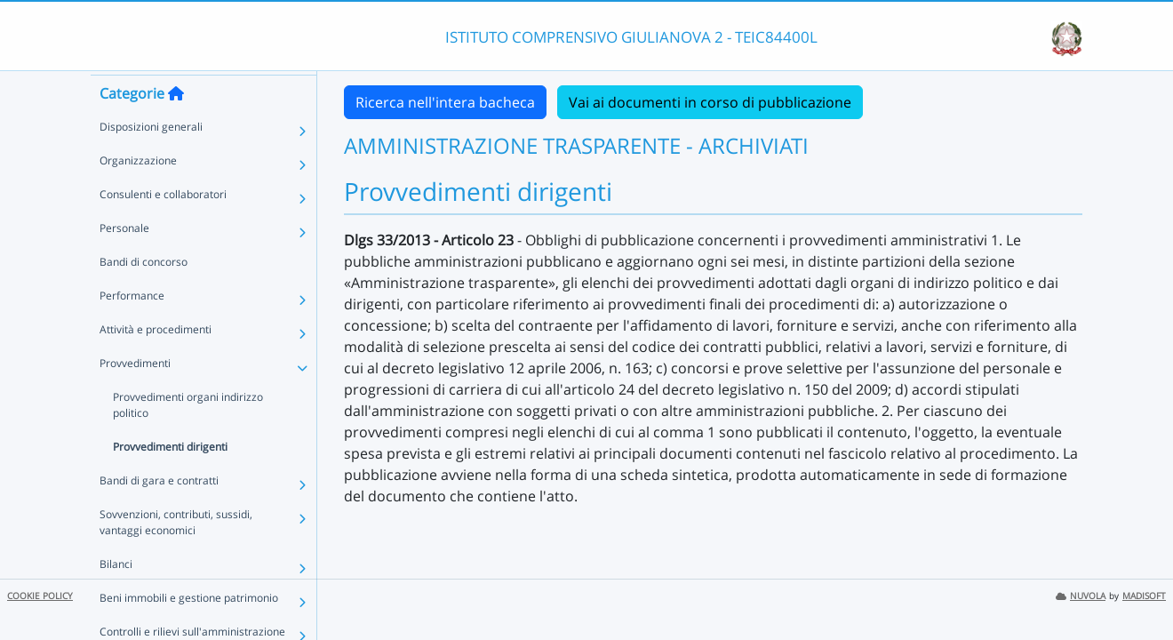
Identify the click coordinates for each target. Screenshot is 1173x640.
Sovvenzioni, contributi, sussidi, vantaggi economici (176, 554)
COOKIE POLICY (40, 596)
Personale (124, 260)
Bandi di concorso (144, 293)
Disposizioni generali (151, 158)
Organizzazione (138, 192)
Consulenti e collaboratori (163, 226)
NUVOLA (1080, 596)
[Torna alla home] (176, 125)
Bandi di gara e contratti (159, 512)
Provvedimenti (135, 395)
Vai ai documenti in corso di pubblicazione (710, 102)
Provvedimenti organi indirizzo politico (188, 436)
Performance (132, 327)
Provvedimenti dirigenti (170, 478)
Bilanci (116, 596)
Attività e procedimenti (155, 361)
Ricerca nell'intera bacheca (445, 102)
